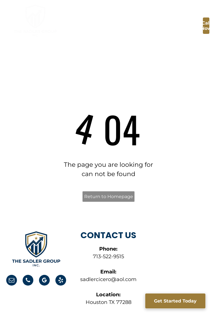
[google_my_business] (44, 281)
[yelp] (60, 281)
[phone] (28, 281)
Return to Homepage (108, 196)
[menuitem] (94, 27)
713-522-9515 (108, 256)
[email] (11, 281)
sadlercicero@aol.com (108, 279)
